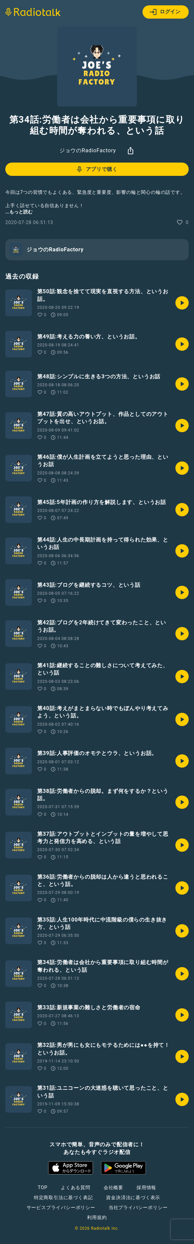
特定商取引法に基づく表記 (63, 1197)
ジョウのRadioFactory (87, 150)
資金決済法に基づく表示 (133, 1197)
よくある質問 (75, 1187)
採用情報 (146, 1187)
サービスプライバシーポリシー (61, 1207)
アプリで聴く (96, 169)
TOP (43, 1187)
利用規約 (97, 1217)
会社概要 (113, 1187)
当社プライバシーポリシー (138, 1207)
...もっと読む (19, 211)
